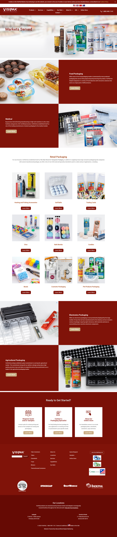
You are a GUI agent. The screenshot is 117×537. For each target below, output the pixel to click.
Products (31, 10)
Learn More (75, 88)
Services (40, 10)
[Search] (17, 456)
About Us (68, 10)
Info (76, 10)
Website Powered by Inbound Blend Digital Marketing (58, 529)
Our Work (59, 10)
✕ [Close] (115, 2)
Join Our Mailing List (97, 452)
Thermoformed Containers (38, 468)
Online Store (84, 10)
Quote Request (74, 452)
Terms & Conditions (61, 525)
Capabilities (50, 10)
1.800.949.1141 (107, 11)
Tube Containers (35, 452)
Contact (57, 12)
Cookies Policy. (104, 2)
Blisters (33, 465)
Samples (72, 455)
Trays (32, 461)
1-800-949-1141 (51, 525)
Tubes (32, 455)
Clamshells (34, 458)
